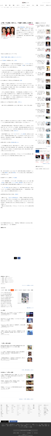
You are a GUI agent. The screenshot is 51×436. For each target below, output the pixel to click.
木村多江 (16, 194)
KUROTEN (7, 424)
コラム (33, 5)
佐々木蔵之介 (6, 187)
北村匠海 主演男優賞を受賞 (5, 298)
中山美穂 (15, 177)
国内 (6, 5)
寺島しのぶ (17, 142)
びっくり (23, 406)
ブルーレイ (37, 151)
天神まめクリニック (28, 424)
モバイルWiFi (15, 425)
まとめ (2, 410)
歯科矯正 (46, 425)
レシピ (34, 425)
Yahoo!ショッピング (46, 168)
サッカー (13, 409)
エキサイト (49, 2)
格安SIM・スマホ (47, 424)
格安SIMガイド (4, 425)
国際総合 (2, 413)
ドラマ (18, 28)
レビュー (18, 406)
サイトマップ (46, 413)
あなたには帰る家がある (13, 197)
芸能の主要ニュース (30, 307)
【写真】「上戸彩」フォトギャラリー (7, 277)
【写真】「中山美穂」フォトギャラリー (7, 282)
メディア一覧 (46, 409)
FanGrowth (18, 424)
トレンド (23, 5)
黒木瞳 (12, 142)
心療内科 (33, 424)
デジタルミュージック (41, 151)
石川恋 (3, 182)
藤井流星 (21, 182)
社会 (1, 406)
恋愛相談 (25, 425)
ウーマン (31, 425)
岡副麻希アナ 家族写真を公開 (6, 295)
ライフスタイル (30, 409)
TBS (23, 65)
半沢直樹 (4, 60)
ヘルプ (45, 414)
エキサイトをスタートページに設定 (25, 430)
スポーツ (18, 5)
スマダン (29, 406)
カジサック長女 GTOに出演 (6, 292)
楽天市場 (40, 168)
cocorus (19, 425)
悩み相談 (22, 425)
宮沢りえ (20, 102)
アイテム (36, 424)
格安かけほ (11, 425)
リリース (45, 406)
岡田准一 (6, 172)
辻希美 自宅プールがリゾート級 (6, 306)
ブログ (39, 424)
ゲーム (18, 409)
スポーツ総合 (13, 406)
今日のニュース (48, 5)
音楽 (6, 409)
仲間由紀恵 (22, 27)
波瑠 (21, 80)
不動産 (43, 425)
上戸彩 (15, 60)
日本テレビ (27, 28)
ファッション (19, 413)
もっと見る (48, 146)
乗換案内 (40, 425)
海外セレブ (7, 410)
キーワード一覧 (46, 410)
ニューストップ (44, 2)
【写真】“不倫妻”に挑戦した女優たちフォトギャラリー (11, 57)
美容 (48, 425)
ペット (23, 410)
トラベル (29, 410)
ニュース (1, 5)
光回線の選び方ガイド (12, 424)
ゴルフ (12, 410)
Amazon (37, 168)
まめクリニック (22, 424)
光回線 (8, 425)
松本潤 (14, 172)
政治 (1, 409)
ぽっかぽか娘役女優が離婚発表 (6, 294)
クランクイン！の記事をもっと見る (28, 285)
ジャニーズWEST (15, 182)
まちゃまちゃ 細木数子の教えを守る (7, 297)
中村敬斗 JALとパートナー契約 (6, 305)
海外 (9, 5)
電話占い (42, 424)
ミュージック (44, 151)
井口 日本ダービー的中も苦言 (6, 303)
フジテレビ (28, 63)
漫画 (37, 5)
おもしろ (28, 5)
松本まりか (16, 130)
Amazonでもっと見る (46, 163)
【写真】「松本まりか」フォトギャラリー (8, 281)
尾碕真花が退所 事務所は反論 (6, 300)
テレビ (48, 151)
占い (28, 425)
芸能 (13, 5)
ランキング (42, 5)
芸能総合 (7, 406)
